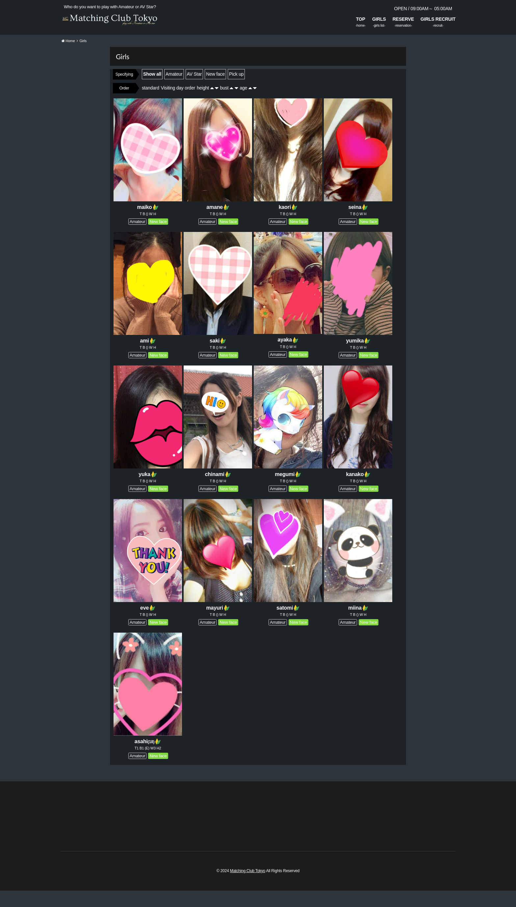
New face (215, 90)
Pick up (236, 90)
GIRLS (379, 19)
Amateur (174, 90)
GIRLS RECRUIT (438, 19)
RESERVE (403, 19)
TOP (360, 19)
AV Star (194, 90)
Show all (152, 90)
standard (150, 104)
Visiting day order (178, 104)
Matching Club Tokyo (247, 887)
